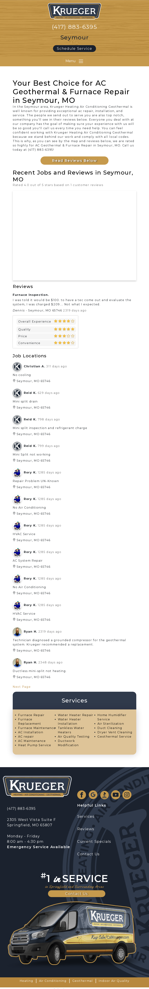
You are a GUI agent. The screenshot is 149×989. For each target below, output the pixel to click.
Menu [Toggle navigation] (74, 61)
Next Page (22, 686)
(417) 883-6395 (74, 26)
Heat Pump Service (34, 745)
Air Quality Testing (74, 736)
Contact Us (76, 894)
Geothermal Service (114, 736)
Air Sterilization (110, 723)
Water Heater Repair (75, 715)
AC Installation (30, 732)
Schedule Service (74, 48)
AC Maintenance (32, 741)
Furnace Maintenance (37, 728)
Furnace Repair (31, 715)
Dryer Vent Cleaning (114, 732)
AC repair (26, 736)
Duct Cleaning (109, 728)
